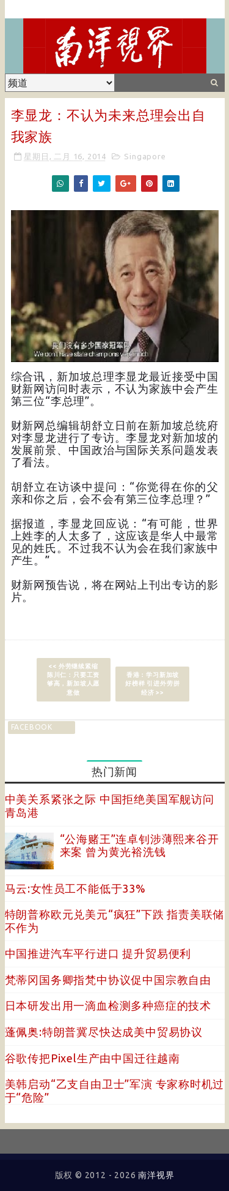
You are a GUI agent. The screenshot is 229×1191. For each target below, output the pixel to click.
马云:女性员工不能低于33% (75, 888)
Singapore (144, 156)
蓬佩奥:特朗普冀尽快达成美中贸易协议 (104, 1032)
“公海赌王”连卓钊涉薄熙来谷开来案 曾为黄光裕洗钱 (139, 845)
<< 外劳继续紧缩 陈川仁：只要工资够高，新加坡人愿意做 (73, 679)
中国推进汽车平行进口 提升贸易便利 (98, 953)
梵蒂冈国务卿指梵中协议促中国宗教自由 (108, 980)
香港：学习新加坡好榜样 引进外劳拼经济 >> (152, 683)
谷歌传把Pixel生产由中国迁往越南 (92, 1058)
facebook (32, 727)
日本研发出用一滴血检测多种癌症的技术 (108, 1005)
